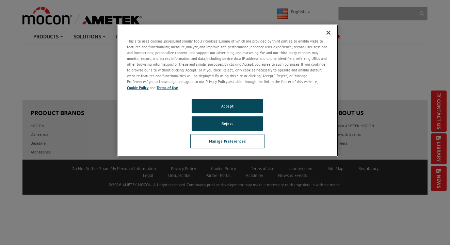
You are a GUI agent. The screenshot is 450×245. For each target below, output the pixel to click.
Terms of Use (167, 87)
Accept (227, 106)
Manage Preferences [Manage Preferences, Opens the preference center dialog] (227, 141)
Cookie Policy (137, 87)
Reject (227, 123)
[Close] (328, 32)
